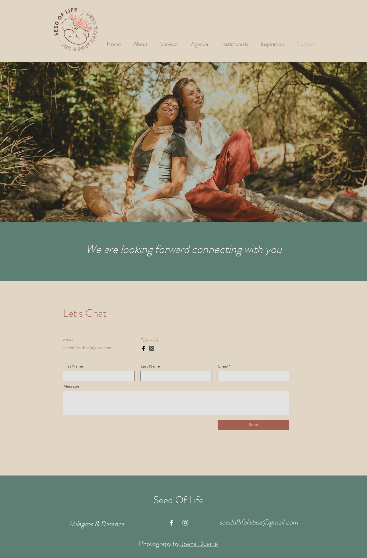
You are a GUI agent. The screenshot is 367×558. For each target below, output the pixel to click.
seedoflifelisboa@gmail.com (87, 347)
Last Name (150, 366)
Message (71, 386)
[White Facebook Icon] (171, 522)
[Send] (253, 425)
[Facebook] (143, 348)
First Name (73, 366)
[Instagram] (151, 348)
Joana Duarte (199, 544)
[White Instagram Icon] (185, 522)
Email (223, 366)
